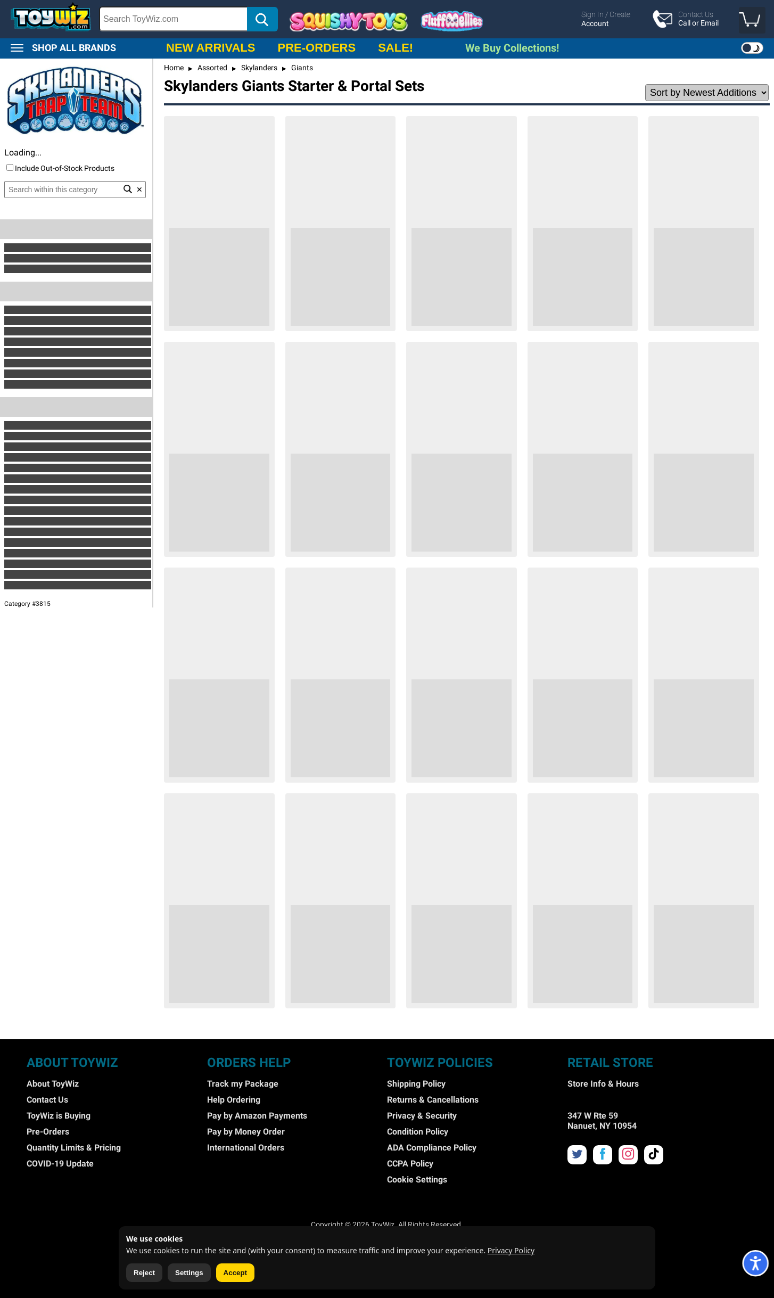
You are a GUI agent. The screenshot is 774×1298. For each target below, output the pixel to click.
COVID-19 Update (60, 1164)
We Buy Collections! (512, 48)
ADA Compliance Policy (431, 1148)
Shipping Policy (416, 1084)
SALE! (395, 47)
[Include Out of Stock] (9, 167)
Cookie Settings (417, 1179)
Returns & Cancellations (433, 1100)
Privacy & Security (422, 1116)
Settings (189, 1273)
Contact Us (47, 1100)
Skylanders (258, 67)
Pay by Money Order (246, 1132)
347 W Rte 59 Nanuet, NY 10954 (602, 1121)
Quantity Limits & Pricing (74, 1148)
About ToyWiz (53, 1084)
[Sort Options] (707, 92)
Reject (144, 1273)
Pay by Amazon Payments (257, 1116)
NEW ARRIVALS (210, 47)
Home (174, 67)
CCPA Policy (410, 1164)
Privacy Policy (511, 1250)
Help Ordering (233, 1100)
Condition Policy (417, 1132)
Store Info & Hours (603, 1084)
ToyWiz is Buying (58, 1116)
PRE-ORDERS (316, 47)
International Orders (245, 1148)
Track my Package (242, 1084)
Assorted (211, 67)
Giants (301, 67)
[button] (752, 20)
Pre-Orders (48, 1132)
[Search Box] (173, 18)
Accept (235, 1273)
